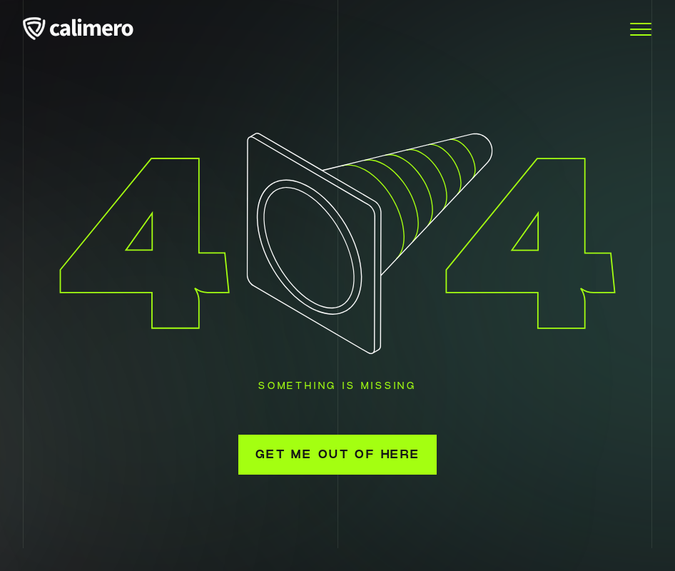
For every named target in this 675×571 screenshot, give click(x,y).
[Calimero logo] (87, 29)
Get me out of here (337, 454)
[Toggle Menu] (640, 29)
